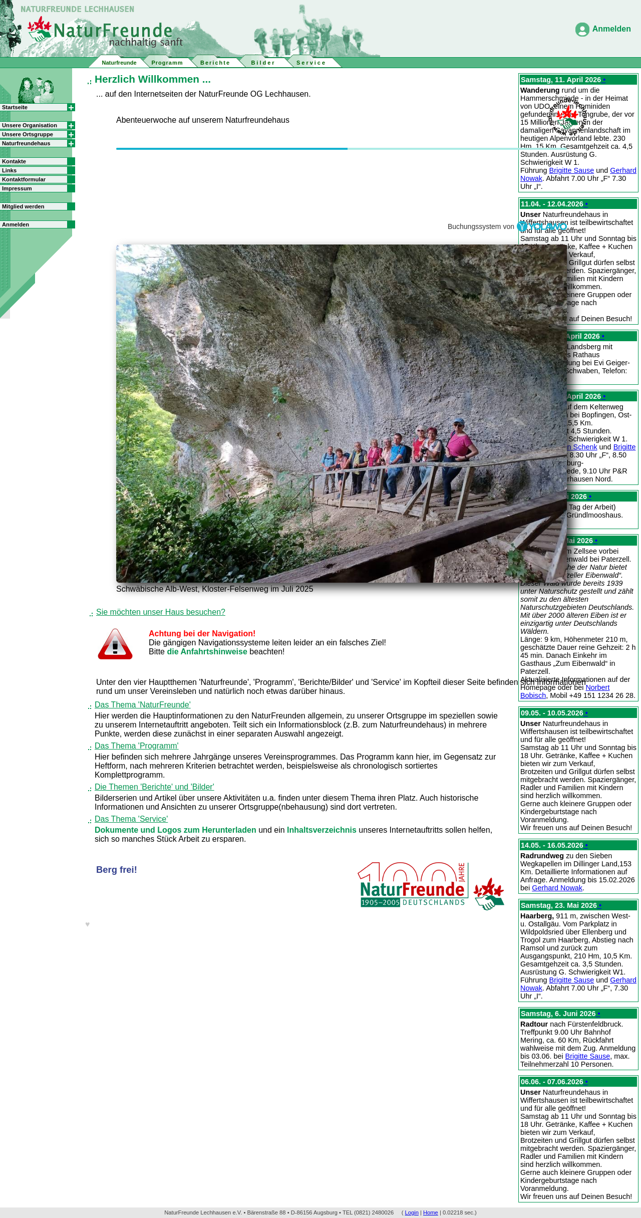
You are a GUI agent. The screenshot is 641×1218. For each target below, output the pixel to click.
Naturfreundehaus (26, 143)
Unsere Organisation (29, 125)
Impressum (17, 188)
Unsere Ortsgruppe (27, 134)
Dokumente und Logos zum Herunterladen (176, 830)
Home (430, 1212)
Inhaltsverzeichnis (323, 830)
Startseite (15, 107)
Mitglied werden (23, 206)
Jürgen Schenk (573, 447)
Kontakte (14, 161)
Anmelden (611, 29)
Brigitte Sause (571, 170)
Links (9, 170)
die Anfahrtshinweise (208, 651)
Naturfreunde (119, 63)
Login (412, 1212)
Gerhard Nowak (557, 888)
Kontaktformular (24, 179)
